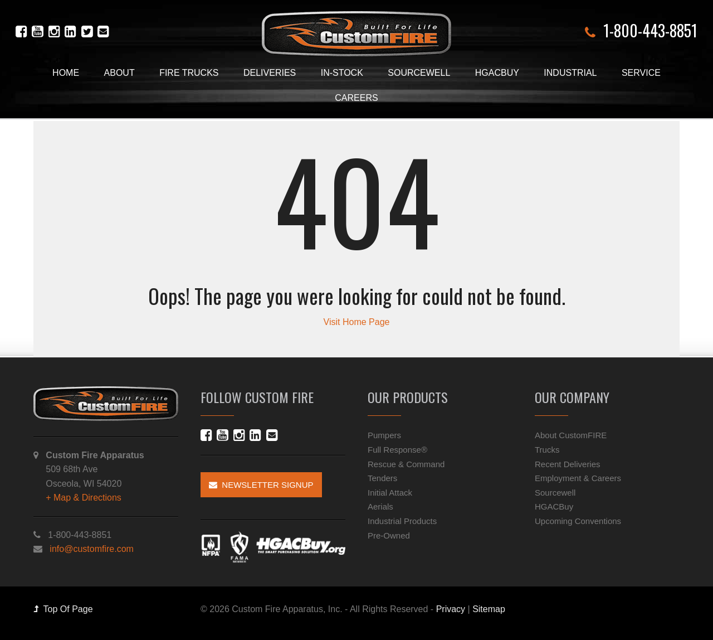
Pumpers (384, 435)
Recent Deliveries (567, 464)
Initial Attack (390, 492)
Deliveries (269, 72)
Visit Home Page (357, 322)
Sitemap (488, 609)
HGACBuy (497, 72)
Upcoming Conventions (578, 521)
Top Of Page (63, 609)
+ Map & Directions (83, 497)
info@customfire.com (92, 549)
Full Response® (397, 449)
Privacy (450, 609)
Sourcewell (419, 72)
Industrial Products (402, 521)
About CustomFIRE (571, 435)
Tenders (382, 478)
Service (641, 72)
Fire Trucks (188, 72)
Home (65, 72)
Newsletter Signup (261, 484)
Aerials (380, 506)
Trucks (547, 449)
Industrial (570, 72)
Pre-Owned (389, 535)
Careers (356, 98)
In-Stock (342, 72)
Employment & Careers (578, 478)
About (119, 72)
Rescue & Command (406, 464)
